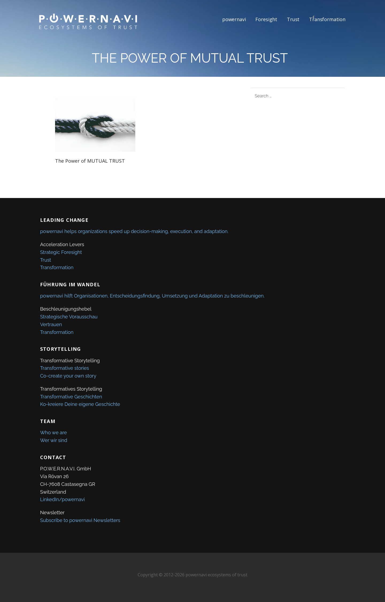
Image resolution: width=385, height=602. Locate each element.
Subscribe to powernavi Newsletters (80, 520)
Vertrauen (51, 324)
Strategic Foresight (61, 252)
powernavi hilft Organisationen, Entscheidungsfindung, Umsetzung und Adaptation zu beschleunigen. (152, 296)
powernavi (234, 19)
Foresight (266, 19)
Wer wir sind (53, 440)
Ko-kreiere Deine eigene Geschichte (80, 404)
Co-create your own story (68, 376)
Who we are (53, 432)
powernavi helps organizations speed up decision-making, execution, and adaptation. (134, 231)
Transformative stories (64, 368)
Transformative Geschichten (71, 396)
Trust (293, 19)
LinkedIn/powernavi (62, 499)
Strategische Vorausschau (69, 316)
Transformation (327, 19)
